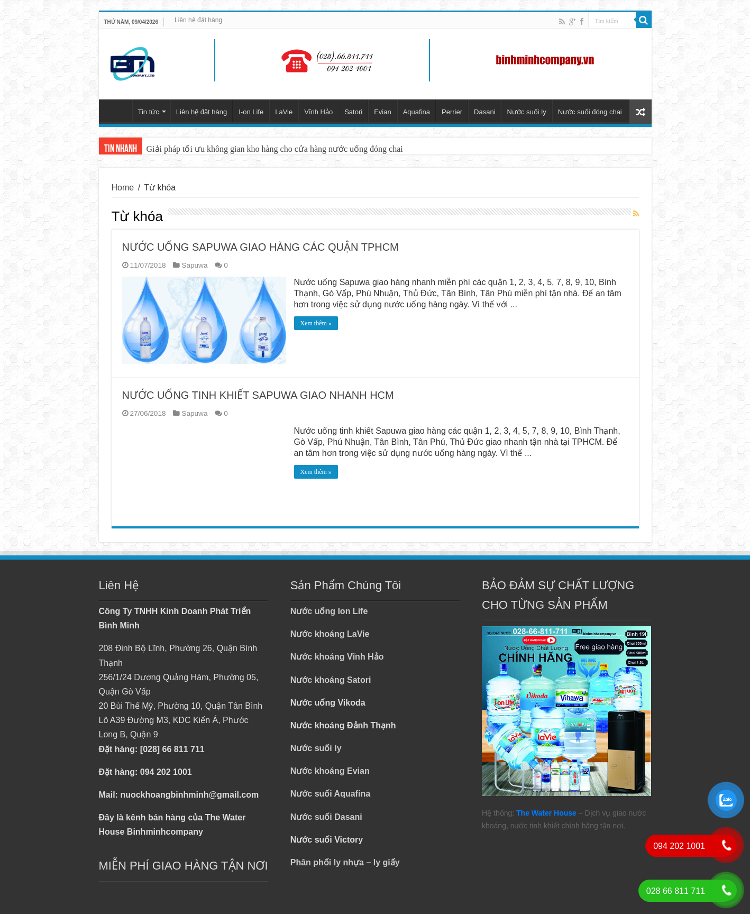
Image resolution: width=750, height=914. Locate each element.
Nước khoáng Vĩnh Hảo (337, 656)
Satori (353, 112)
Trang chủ (118, 110)
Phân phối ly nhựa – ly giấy (345, 862)
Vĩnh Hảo (318, 112)
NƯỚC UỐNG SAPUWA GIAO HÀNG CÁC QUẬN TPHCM (260, 247)
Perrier (452, 112)
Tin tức (148, 112)
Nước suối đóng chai (590, 112)
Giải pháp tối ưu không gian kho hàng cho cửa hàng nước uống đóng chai (275, 148)
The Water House (546, 813)
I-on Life (251, 112)
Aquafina (416, 112)
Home (123, 187)
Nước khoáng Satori (330, 679)
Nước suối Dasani (326, 816)
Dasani (484, 112)
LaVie (283, 112)
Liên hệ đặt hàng (198, 20)
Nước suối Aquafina (330, 793)
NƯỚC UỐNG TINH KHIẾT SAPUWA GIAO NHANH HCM (258, 395)
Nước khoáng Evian (330, 770)
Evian (382, 112)
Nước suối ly (526, 112)
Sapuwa (194, 265)
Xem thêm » (316, 323)
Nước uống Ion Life (329, 611)
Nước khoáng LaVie (330, 633)
